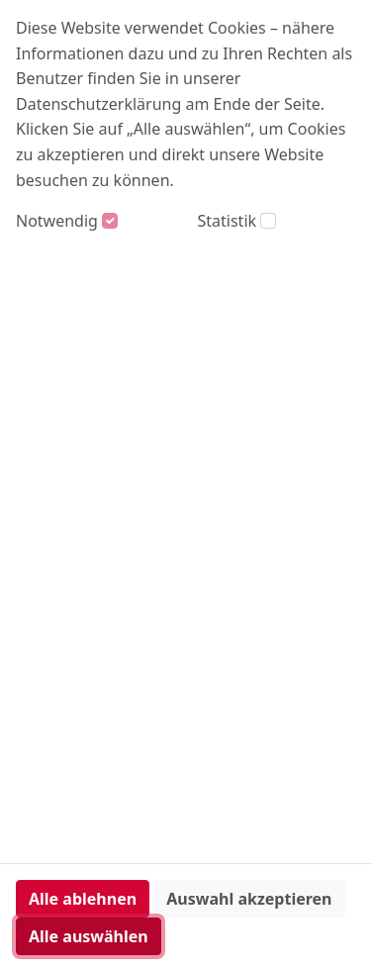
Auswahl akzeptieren (248, 899)
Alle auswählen (88, 936)
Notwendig (57, 221)
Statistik (227, 221)
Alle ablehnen (83, 899)
